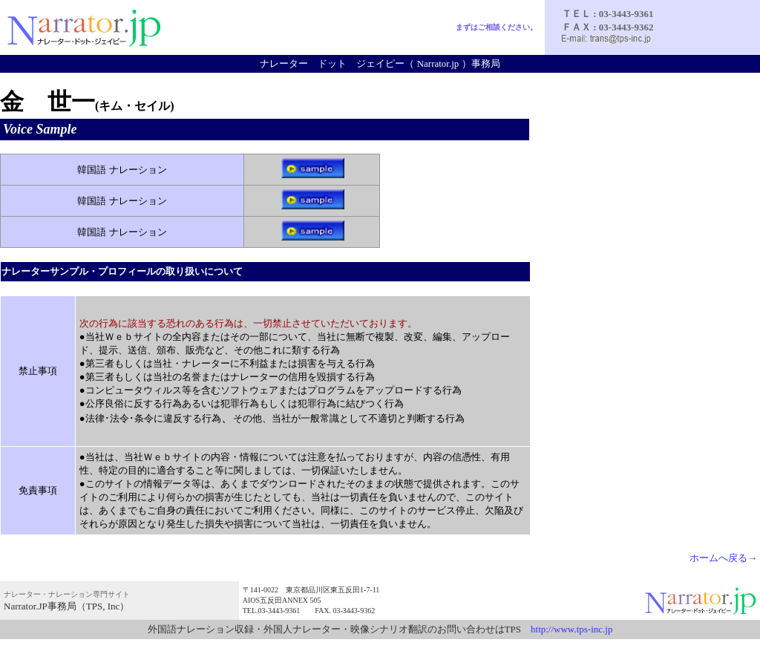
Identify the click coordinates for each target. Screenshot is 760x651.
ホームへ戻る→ (723, 557)
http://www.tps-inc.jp (571, 629)
